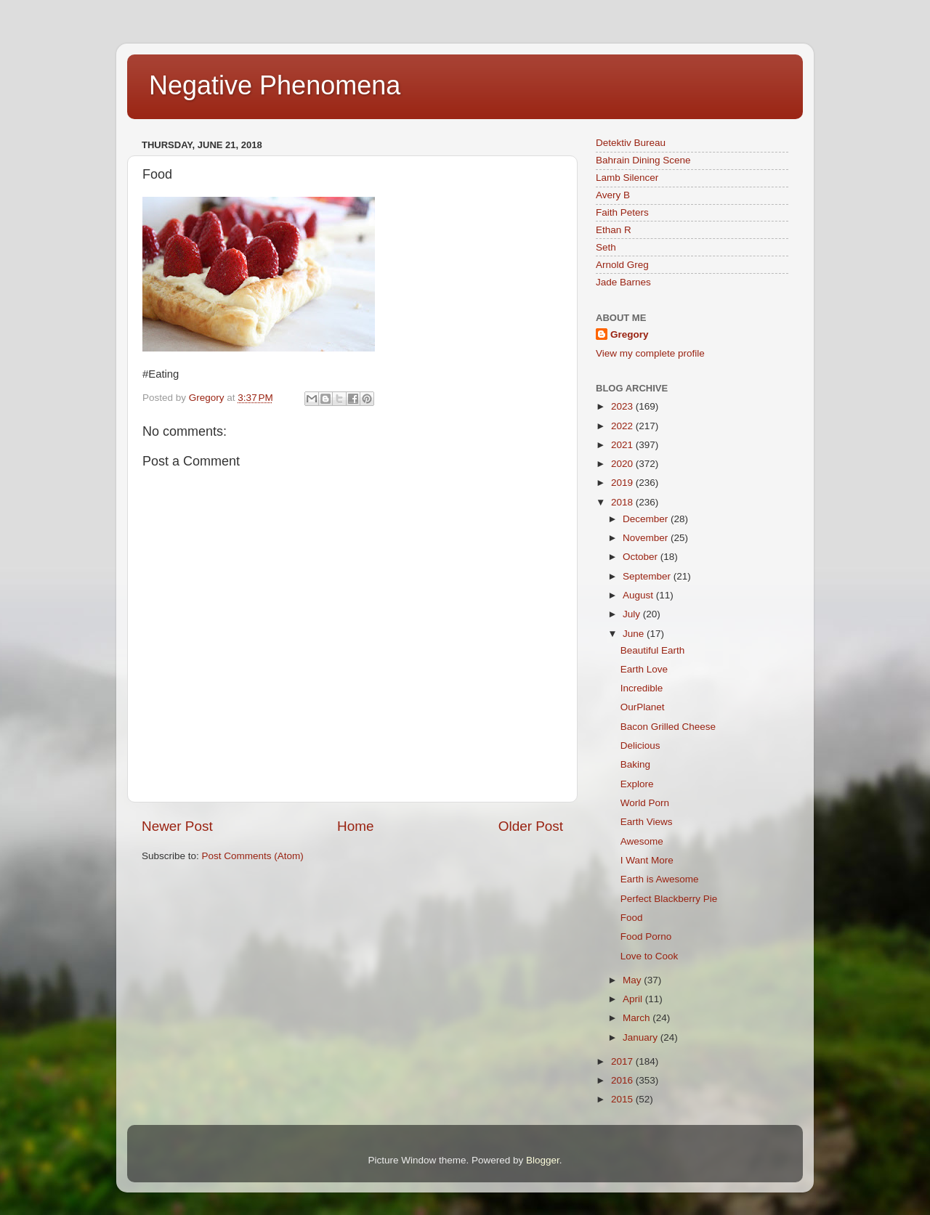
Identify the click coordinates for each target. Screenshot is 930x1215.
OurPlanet (642, 707)
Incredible (641, 688)
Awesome (641, 841)
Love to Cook (649, 956)
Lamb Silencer (627, 177)
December (647, 518)
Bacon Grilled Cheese (668, 726)
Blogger (542, 1160)
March (637, 1017)
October (641, 556)
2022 (623, 425)
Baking (635, 764)
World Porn (644, 802)
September (648, 576)
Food (631, 917)
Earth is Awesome (659, 879)
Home (355, 826)
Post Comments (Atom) (253, 855)
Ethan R (613, 229)
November (647, 537)
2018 (623, 502)
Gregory (629, 334)
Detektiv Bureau (631, 142)
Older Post (530, 826)
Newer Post (177, 826)
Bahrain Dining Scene (643, 160)
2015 (623, 1099)
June (635, 633)
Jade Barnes (623, 282)
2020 (623, 463)
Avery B (613, 195)
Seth (606, 247)
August (639, 595)
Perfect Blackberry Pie (669, 898)
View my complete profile (650, 353)
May (633, 980)
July (633, 614)
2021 (623, 444)
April (634, 998)
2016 (623, 1080)
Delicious (640, 745)
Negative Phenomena (274, 85)
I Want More (647, 860)
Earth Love (644, 669)
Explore (637, 784)
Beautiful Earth (652, 650)
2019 (623, 482)
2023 (623, 406)
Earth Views (646, 821)
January (641, 1037)
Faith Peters (622, 212)
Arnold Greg (622, 264)
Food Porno (646, 936)
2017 (623, 1061)
